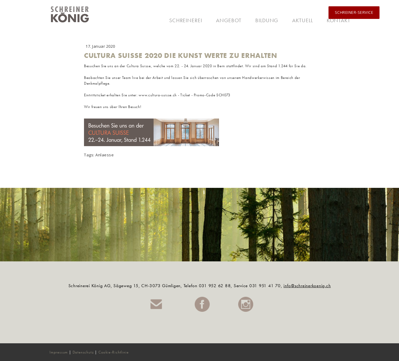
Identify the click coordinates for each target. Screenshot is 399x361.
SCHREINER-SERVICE (354, 12)
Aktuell (302, 20)
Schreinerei (185, 20)
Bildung (266, 20)
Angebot (229, 20)
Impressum (59, 352)
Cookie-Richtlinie (113, 352)
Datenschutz (83, 352)
